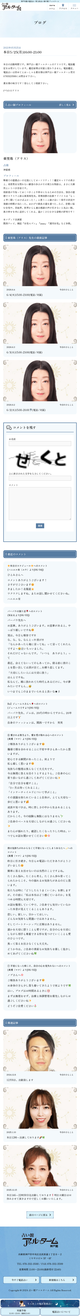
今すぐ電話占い (20, 1280)
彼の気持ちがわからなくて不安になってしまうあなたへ (37, 848)
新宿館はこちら (57, 1280)
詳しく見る (65, 105)
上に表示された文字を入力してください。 (31, 473)
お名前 (12, 439)
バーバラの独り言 (17, 611)
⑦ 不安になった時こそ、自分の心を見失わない (32, 965)
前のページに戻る (38, 1215)
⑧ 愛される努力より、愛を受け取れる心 (28, 735)
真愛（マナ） (15, 738)
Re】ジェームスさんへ (20, 703)
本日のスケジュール (20, 565)
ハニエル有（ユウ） (18, 569)
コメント (13, 485)
